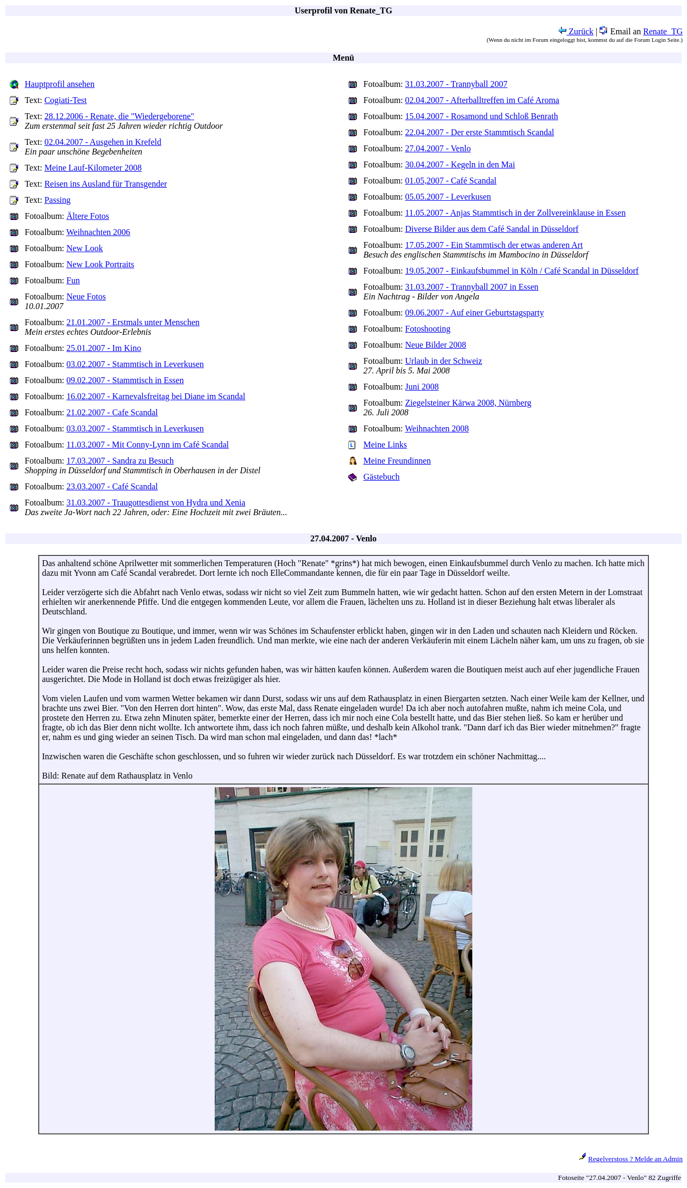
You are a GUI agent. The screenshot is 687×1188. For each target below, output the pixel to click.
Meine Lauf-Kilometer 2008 (93, 167)
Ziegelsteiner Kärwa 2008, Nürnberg (468, 402)
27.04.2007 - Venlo (438, 148)
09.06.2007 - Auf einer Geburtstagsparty (474, 312)
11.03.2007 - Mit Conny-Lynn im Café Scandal (148, 444)
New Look (85, 248)
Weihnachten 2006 (98, 232)
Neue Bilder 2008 (435, 344)
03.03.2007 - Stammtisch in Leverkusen (135, 428)
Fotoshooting (427, 328)
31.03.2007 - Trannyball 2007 (456, 84)
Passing (58, 199)
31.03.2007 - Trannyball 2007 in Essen (471, 286)
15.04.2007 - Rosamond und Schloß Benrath (481, 116)
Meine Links (385, 444)
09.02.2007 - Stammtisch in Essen (125, 380)
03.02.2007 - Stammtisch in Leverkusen (135, 364)
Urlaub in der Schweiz (444, 360)
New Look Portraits (100, 264)
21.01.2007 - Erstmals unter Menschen (133, 322)
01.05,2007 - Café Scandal (450, 180)
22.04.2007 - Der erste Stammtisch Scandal (479, 132)
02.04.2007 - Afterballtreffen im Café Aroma (482, 100)
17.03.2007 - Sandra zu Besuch (120, 460)
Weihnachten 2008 (437, 428)
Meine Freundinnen (397, 460)
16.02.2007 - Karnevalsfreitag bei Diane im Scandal (156, 396)
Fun (73, 280)
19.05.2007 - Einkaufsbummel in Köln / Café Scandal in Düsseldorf (522, 270)
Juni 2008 (422, 386)
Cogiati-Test (66, 100)
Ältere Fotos (88, 216)
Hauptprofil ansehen (59, 84)
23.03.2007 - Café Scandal (112, 486)
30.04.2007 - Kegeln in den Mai (460, 164)
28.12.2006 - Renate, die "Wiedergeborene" (119, 116)
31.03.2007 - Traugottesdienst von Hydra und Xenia (156, 502)
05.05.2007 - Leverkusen (448, 196)
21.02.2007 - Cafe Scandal (112, 412)
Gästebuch (381, 476)
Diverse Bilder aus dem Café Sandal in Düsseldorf (492, 228)
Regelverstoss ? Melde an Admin (635, 1159)
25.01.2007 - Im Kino (104, 348)
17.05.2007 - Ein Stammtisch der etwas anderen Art (494, 245)
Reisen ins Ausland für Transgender (106, 183)
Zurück (576, 31)
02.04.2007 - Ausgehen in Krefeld (103, 141)
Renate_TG (663, 31)
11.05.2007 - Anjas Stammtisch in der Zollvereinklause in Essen (515, 212)
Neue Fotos (86, 296)
